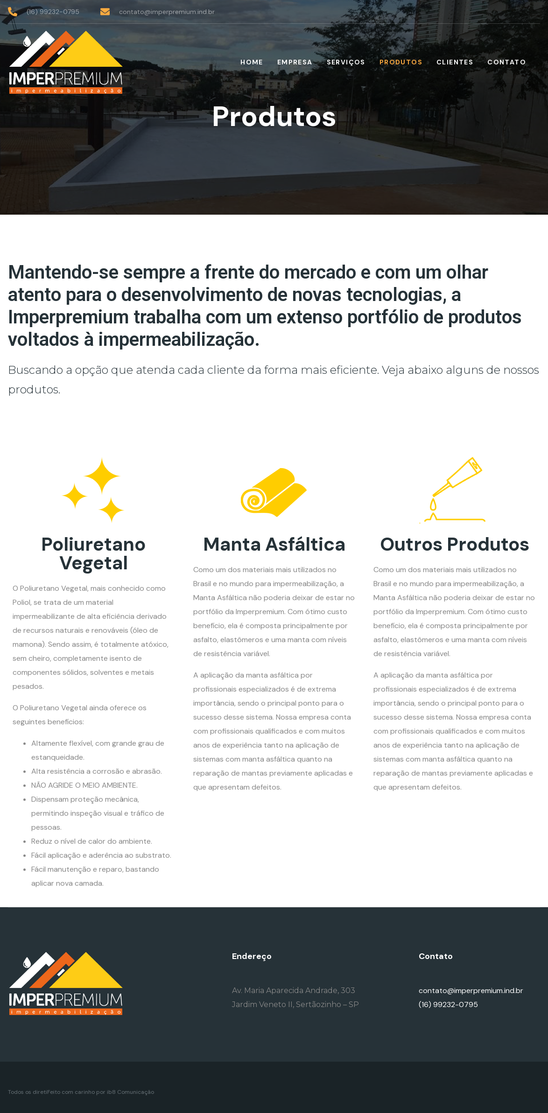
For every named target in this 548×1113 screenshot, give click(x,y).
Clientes (454, 62)
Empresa (295, 62)
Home (251, 62)
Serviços (346, 62)
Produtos (400, 62)
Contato (506, 62)
